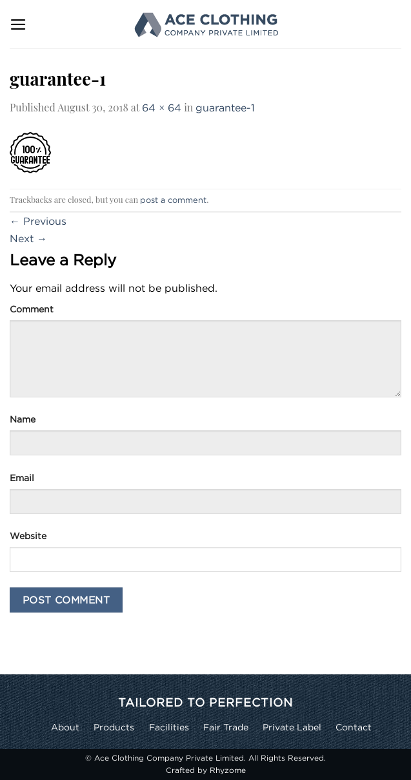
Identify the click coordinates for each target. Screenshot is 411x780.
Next (28, 238)
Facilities (169, 727)
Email (22, 477)
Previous (38, 221)
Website (28, 535)
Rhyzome (228, 770)
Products (114, 727)
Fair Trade (225, 727)
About (65, 727)
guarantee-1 (225, 107)
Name (22, 419)
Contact (354, 727)
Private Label (292, 727)
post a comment (173, 199)
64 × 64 (161, 107)
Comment (32, 309)
